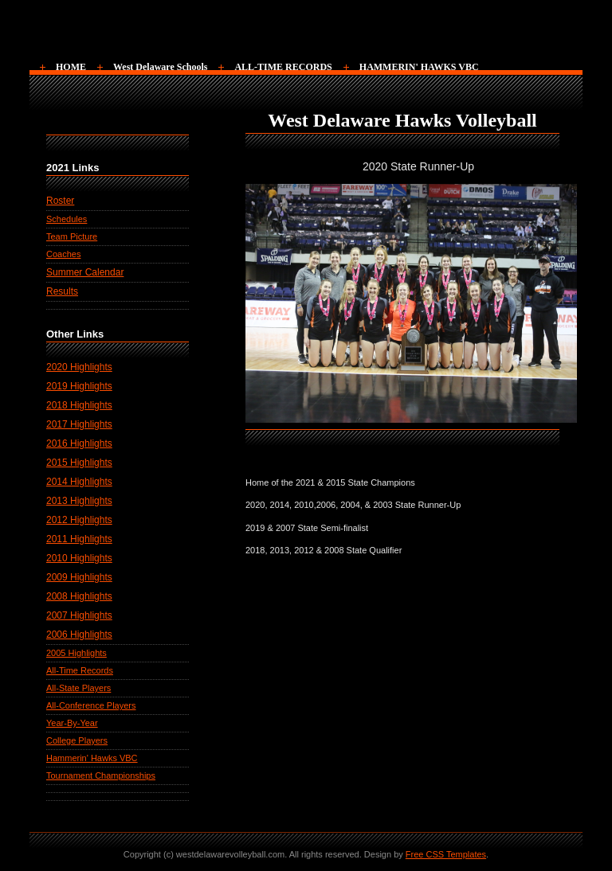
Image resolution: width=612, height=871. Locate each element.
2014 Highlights (79, 481)
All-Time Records (79, 670)
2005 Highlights (76, 653)
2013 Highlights (79, 500)
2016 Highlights (79, 443)
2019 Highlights (79, 386)
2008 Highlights (79, 596)
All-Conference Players (91, 705)
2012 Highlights (79, 519)
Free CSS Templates (446, 854)
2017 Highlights (79, 424)
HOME (71, 66)
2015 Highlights (79, 462)
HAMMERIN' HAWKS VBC (419, 66)
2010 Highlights (79, 558)
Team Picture (71, 236)
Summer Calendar (85, 272)
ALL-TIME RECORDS (283, 66)
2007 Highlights (79, 615)
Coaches (63, 254)
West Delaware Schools (160, 66)
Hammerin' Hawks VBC (92, 758)
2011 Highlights (79, 539)
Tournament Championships (100, 775)
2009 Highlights (79, 577)
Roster (60, 200)
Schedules (66, 219)
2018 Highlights (79, 405)
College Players (77, 740)
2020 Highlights (79, 367)
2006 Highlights (79, 634)
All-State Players (78, 688)
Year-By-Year (72, 723)
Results (62, 291)
